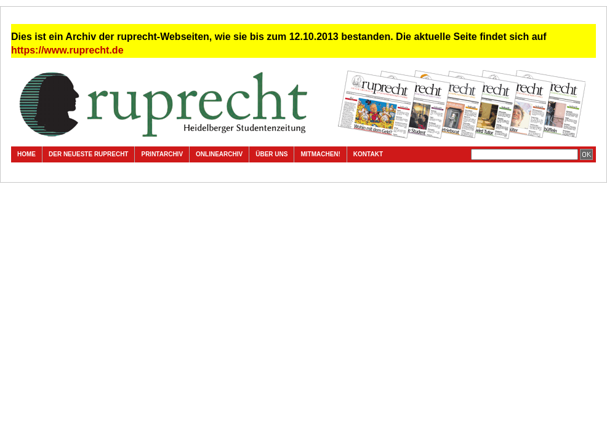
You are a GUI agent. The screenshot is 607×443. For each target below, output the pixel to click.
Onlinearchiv (219, 154)
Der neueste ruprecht (88, 154)
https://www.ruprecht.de (67, 50)
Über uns (271, 154)
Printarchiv (162, 154)
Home (26, 154)
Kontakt (368, 154)
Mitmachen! (320, 154)
